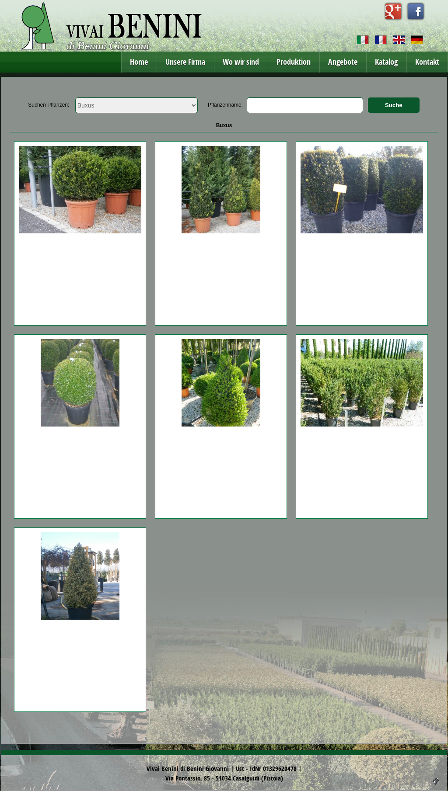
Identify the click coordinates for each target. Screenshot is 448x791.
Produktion (293, 61)
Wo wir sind (241, 61)
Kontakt (427, 61)
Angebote (342, 61)
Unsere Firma (185, 61)
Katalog (386, 61)
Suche (393, 105)
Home (139, 61)
